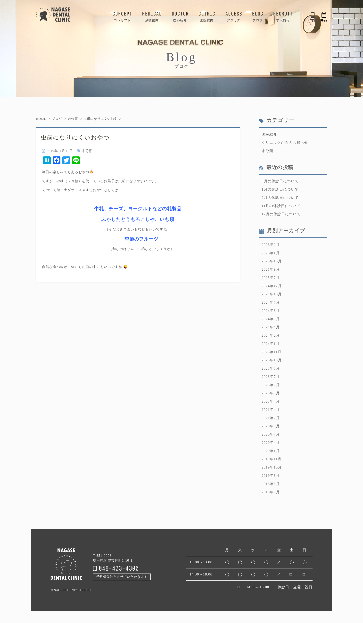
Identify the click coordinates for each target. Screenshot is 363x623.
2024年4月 (271, 327)
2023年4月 (271, 401)
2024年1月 (271, 344)
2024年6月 (271, 311)
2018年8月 (271, 484)
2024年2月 (271, 335)
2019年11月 (271, 459)
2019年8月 (271, 475)
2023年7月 (271, 377)
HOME (41, 119)
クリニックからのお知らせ (285, 143)
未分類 (73, 119)
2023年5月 (271, 393)
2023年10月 (272, 360)
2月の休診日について (280, 198)
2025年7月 (271, 278)
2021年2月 (271, 418)
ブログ (57, 119)
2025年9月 (271, 269)
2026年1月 (271, 253)
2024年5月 (271, 319)
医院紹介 (269, 134)
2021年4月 (271, 410)
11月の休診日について (281, 206)
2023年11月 (271, 352)
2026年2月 (271, 245)
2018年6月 (271, 492)
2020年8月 (271, 426)
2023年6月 (271, 385)
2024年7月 (271, 302)
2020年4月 (271, 443)
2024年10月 (272, 294)
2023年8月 (271, 368)
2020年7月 (271, 434)
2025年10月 (272, 261)
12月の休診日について (281, 214)
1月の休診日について (280, 189)
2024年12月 (272, 286)
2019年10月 (272, 467)
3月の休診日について (280, 181)
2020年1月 (271, 451)
